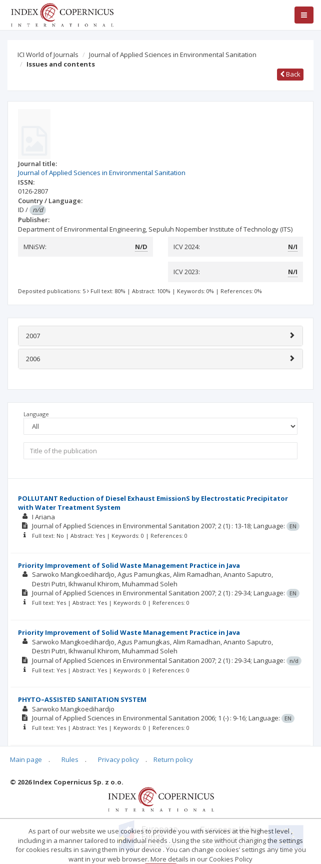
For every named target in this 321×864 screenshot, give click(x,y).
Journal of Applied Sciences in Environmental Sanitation (172, 54)
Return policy (173, 759)
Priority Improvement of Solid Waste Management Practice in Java (129, 565)
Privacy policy (118, 759)
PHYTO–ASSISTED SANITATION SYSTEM (82, 699)
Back (290, 74)
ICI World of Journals (48, 54)
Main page (26, 759)
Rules (70, 759)
